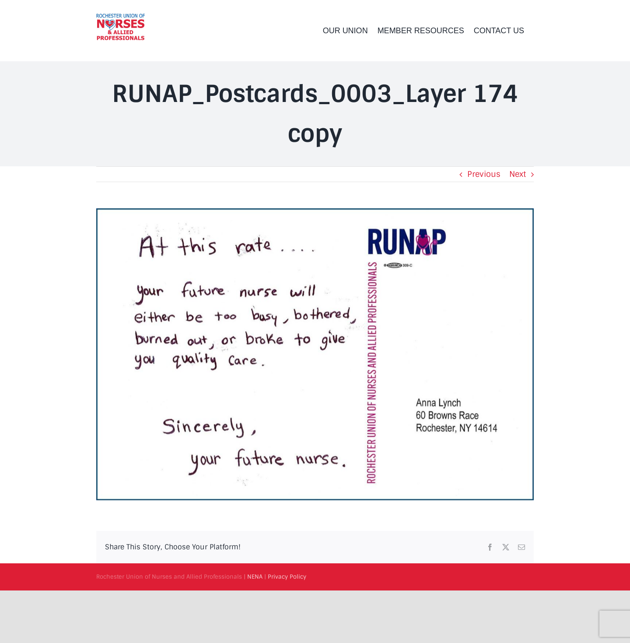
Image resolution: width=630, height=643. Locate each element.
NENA (254, 576)
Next (517, 174)
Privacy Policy (287, 576)
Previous (483, 174)
